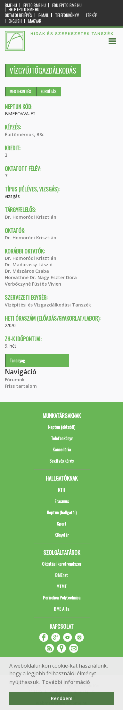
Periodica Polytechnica (61, 597)
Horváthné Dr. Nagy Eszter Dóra (41, 277)
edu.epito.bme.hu (67, 5)
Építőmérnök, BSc (24, 134)
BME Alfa (61, 608)
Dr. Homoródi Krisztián (30, 217)
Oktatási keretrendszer (61, 563)
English (15, 21)
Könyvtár (61, 534)
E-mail (43, 15)
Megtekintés (20, 91)
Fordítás (48, 91)
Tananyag (17, 360)
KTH (61, 489)
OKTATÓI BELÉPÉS (18, 15)
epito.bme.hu (34, 5)
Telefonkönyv (67, 15)
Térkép (91, 15)
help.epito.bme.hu (24, 9)
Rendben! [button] (61, 698)
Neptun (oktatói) (61, 426)
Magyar (34, 21)
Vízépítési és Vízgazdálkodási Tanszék (48, 305)
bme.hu (11, 5)
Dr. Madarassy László (29, 265)
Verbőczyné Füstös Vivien (33, 284)
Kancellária (62, 449)
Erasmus (61, 501)
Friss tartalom (21, 386)
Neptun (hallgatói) (62, 512)
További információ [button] (66, 682)
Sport (61, 523)
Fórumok (15, 380)
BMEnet (61, 575)
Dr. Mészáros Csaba (27, 271)
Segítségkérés (61, 460)
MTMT (61, 586)
